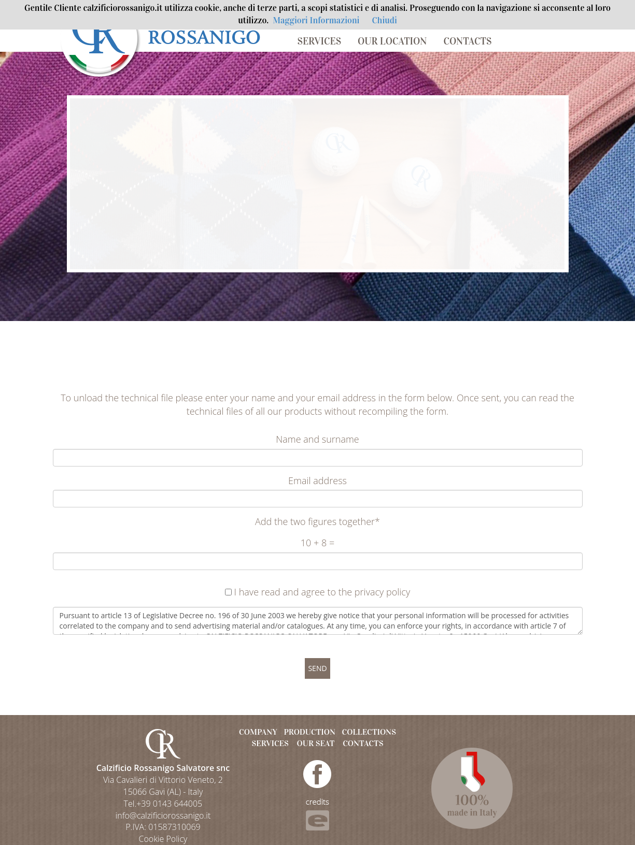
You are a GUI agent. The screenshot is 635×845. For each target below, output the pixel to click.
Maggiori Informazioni (316, 20)
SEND (317, 668)
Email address (317, 480)
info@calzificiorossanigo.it (163, 815)
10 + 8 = (317, 542)
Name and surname (317, 439)
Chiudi (384, 20)
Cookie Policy (162, 838)
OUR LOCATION (392, 41)
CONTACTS (467, 41)
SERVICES (320, 41)
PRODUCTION (309, 732)
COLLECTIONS (369, 732)
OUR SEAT (316, 743)
